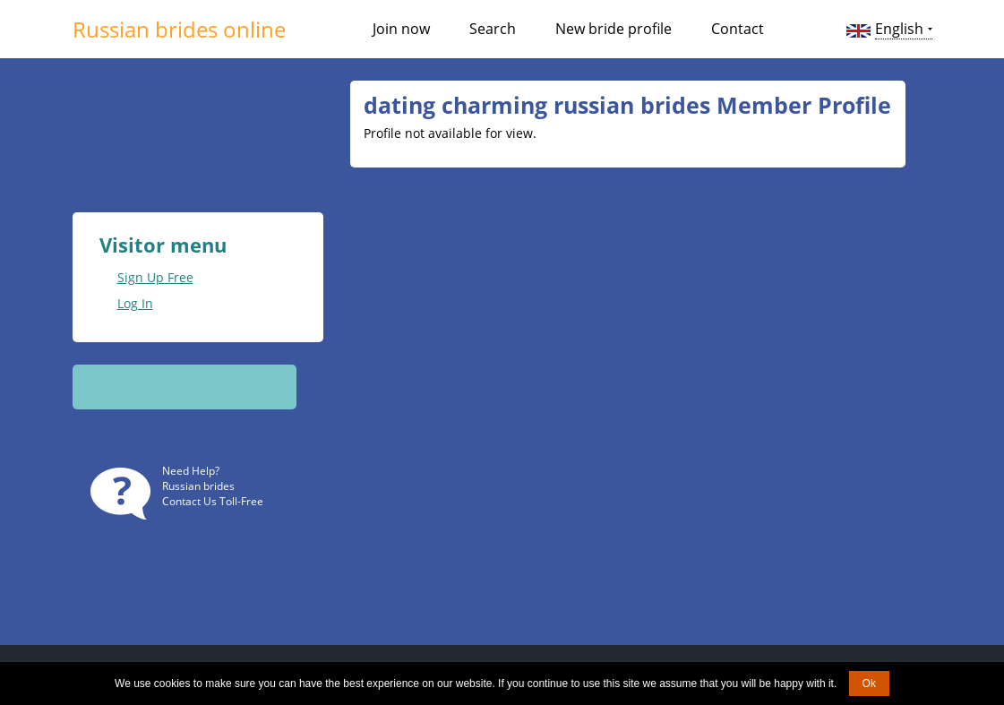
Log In (135, 303)
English (899, 29)
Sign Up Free (155, 277)
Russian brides (198, 486)
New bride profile (613, 29)
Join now (401, 29)
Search (492, 29)
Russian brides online (179, 29)
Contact (737, 29)
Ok (869, 683)
